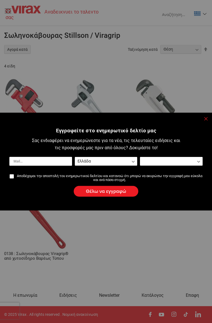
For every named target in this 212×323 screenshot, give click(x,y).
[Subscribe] (106, 191)
